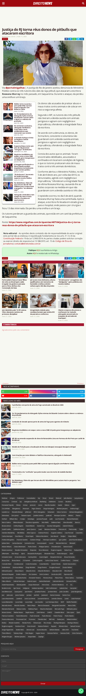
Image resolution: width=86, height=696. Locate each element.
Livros (40, 505)
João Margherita (76, 592)
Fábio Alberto (6, 581)
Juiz (3, 595)
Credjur (22, 519)
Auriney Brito (32, 557)
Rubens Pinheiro (43, 626)
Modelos (68, 502)
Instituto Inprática (37, 588)
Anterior (6, 383)
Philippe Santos (44, 547)
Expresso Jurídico (7, 578)
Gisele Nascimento (8, 585)
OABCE (49, 612)
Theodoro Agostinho (32, 522)
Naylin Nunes (30, 612)
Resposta (33, 550)
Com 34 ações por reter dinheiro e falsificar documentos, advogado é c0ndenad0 (41, 455)
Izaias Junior (18, 592)
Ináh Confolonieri (51, 588)
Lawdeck (19, 599)
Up (21, 502)
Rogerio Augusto (56, 550)
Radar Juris (60, 619)
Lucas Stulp (19, 602)
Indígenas (26, 588)
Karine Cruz (66, 595)
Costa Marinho (44, 564)
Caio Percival (69, 533)
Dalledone (52, 502)
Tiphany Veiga (18, 633)
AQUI (38, 250)
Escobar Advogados (53, 526)
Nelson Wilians (6, 547)
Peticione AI (62, 529)
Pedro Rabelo (69, 616)
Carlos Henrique (7, 536)
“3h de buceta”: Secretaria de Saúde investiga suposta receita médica (23, 176)
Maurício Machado (46, 609)
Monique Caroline (60, 515)
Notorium (26, 509)
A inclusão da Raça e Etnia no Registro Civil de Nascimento (23, 139)
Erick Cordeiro (44, 574)
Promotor (32, 619)
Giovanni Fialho (71, 581)
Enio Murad (54, 536)
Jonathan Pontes (40, 592)
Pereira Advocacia (8, 619)
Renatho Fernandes (21, 550)
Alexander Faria (49, 554)
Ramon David (68, 547)
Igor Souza (17, 588)
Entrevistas (5, 515)
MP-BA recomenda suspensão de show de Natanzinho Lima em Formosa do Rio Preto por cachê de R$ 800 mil (48, 439)
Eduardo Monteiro (44, 571)
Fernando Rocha (21, 578)
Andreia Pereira (43, 533)
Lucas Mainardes (7, 602)
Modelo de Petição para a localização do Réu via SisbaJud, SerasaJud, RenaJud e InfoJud (44, 447)
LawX (40, 529)
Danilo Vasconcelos (69, 564)
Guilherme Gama (19, 529)
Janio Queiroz (31, 529)
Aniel (71, 554)
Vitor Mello (45, 522)
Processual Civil (21, 619)
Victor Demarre (77, 633)
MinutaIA (72, 543)
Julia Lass (10, 595)
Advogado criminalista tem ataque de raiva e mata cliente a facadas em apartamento (24, 197)
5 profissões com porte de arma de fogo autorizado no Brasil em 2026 (37, 405)
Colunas (75, 560)
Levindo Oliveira (57, 599)
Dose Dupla (29, 536)
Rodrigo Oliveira (73, 623)
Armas (25, 505)
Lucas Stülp (28, 602)
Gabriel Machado (44, 581)
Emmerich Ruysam (8, 574)
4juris (23, 554)
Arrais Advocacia (20, 557)
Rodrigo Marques (59, 623)
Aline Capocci (31, 533)
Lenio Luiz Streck (30, 599)
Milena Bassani (18, 522)
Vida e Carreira (62, 512)
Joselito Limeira (38, 515)
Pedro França (58, 616)
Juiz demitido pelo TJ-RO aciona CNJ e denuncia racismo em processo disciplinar (14, 312)
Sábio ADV (65, 630)
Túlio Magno (29, 633)
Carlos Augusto (37, 560)
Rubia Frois (68, 550)
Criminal (14, 502)
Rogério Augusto (7, 626)
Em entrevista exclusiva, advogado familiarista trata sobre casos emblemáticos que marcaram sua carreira (23, 129)
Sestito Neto (20, 630)
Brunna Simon (6, 526)
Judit (51, 519)
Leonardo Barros (43, 599)
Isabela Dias (63, 588)
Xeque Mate (32, 637)
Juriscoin (32, 505)
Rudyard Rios (78, 550)
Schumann (51, 512)
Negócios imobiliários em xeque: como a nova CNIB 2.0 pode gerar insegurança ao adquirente (24, 157)
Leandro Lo (5, 512)
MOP (62, 602)
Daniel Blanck (30, 526)
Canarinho (79, 533)
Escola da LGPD (56, 574)
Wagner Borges (7, 637)
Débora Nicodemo (42, 536)
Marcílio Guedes (50, 505)
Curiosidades (31, 498)
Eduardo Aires (30, 571)
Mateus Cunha (21, 609)
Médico (70, 515)
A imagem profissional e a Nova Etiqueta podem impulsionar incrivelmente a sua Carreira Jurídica (23, 167)
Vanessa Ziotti (64, 633)
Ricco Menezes (43, 550)
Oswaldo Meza (59, 612)
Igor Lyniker (62, 540)
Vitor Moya (15, 554)
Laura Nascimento (8, 599)
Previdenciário (56, 547)
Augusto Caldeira (56, 533)
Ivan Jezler (73, 588)
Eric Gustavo (33, 574)
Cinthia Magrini (18, 526)
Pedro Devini (32, 547)
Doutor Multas (67, 567)
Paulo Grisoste (34, 616)
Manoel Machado (72, 519)
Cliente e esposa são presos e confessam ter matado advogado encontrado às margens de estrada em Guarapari (69, 314)
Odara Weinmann (19, 547)
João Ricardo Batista (75, 540)
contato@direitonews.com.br (27, 243)
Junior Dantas (19, 595)
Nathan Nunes (18, 612)
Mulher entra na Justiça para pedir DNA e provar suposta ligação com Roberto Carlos (23, 106)
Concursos (5, 502)
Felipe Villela (72, 536)
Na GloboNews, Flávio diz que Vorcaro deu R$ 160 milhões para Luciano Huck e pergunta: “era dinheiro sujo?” (24, 186)
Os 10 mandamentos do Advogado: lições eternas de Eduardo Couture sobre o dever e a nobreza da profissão (23, 117)
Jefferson (28, 512)
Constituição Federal (12, 238)
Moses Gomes (6, 612)
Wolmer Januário (20, 637)
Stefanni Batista (54, 630)
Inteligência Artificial (30, 502)
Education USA (57, 571)
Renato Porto (26, 623)
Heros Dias (45, 585)
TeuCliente (75, 630)
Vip (39, 498)
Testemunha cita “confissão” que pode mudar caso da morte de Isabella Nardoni (42, 472)
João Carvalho (64, 592)
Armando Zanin (7, 557)
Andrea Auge (74, 509)
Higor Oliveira (36, 509)
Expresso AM (68, 574)
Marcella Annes (7, 605)
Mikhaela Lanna (72, 609)
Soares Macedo (42, 630)
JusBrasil (49, 515)
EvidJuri (63, 536)
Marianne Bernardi (8, 609)
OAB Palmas (41, 612)
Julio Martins (68, 498)
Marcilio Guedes (19, 605)
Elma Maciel (68, 571)
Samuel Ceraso (75, 626)
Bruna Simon (16, 560)
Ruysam (53, 626)
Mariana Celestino (50, 529)
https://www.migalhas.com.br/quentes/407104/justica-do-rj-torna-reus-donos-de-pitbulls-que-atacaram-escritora (41, 224)
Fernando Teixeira (35, 578)
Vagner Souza (40, 633)
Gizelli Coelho (6, 529)
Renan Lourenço (7, 550)
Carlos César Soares (51, 560)
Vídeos (67, 505)
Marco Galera (6, 522)
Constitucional (18, 564)
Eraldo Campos (21, 574)
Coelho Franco (65, 560)
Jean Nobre (28, 592)
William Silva (13, 519)
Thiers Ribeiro (6, 633)
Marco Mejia (31, 605)
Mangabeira (16, 509)
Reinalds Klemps (17, 512)
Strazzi (51, 498)
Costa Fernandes (31, 564)
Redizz (4, 623)
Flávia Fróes (59, 578)
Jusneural (44, 595)
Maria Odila (71, 605)
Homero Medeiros (58, 585)
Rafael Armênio (72, 619)
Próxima (80, 383)
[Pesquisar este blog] (37, 649)
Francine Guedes (22, 540)
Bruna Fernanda (69, 557)
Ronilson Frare (20, 626)
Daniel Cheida (56, 564)
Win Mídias (20, 533)
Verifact (4, 519)
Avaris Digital (43, 557)
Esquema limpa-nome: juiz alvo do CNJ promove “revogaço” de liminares (23, 148)
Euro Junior (15, 515)
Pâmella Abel (42, 619)
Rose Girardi (31, 626)
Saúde (60, 505)
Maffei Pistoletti (71, 602)
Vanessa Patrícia (52, 633)
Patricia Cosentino (8, 616)
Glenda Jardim (21, 585)
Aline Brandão (67, 522)
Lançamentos (78, 498)
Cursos (60, 502)
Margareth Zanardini (58, 605)
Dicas (44, 498)
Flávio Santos (69, 578)
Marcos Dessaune (43, 605)
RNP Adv (52, 619)
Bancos (77, 522)
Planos (78, 515)
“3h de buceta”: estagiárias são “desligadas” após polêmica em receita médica (70, 282)
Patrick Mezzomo (21, 616)
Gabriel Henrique (19, 581)
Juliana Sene (6, 543)
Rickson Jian (37, 623)
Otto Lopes (70, 612)
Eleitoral (58, 498)
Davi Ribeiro (19, 536)
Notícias (5, 39)
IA (67, 585)
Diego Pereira (42, 567)
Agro (73, 505)
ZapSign (41, 637)
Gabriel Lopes (31, 581)
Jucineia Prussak (42, 519)
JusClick (36, 595)
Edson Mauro (19, 571)
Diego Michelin (30, 567)
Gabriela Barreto (58, 581)
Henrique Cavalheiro (49, 540)
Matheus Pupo (33, 609)
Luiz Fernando (59, 519)
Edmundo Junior (7, 571)
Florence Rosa (47, 578)
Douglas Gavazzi (54, 567)
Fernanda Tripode (8, 505)
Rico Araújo (47, 623)
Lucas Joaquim (41, 543)
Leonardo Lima (29, 543)
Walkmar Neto (55, 522)
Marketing (43, 502)
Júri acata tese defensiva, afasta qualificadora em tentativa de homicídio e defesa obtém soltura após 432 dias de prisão (42, 283)
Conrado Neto (6, 564)
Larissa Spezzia (17, 543)
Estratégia (31, 519)
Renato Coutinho (14, 623)
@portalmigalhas (15, 87)
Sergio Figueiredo (7, 630)
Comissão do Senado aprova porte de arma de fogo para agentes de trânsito (40, 422)
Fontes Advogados (8, 540)
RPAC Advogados (39, 512)
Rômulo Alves (63, 626)
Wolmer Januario (62, 509)
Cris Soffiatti (6, 509)
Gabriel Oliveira (68, 526)
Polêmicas (20, 498)
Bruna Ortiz (5, 560)
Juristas (29, 595)
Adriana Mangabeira (75, 512)
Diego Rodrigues (48, 509)
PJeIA (78, 612)
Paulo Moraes (46, 616)
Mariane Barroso (61, 543)
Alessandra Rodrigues (35, 554)
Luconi (51, 543)
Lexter (67, 599)
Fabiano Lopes (26, 515)
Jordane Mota (52, 592)
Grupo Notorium (34, 585)
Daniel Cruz (40, 526)
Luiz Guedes (39, 602)
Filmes (18, 505)
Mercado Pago (59, 609)
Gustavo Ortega (35, 540)
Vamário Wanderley (8, 533)
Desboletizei (6, 567)
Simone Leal (30, 630)
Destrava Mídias (18, 567)
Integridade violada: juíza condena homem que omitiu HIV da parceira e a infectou (42, 312)
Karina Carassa (55, 595)
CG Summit (26, 560)
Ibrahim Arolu (6, 588)
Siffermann (5, 554)
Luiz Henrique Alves (52, 602)
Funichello (79, 578)
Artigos (12, 498)
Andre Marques (62, 554)
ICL (71, 585)
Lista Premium (75, 599)
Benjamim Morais (56, 557)
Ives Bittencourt (7, 592)
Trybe (81, 529)
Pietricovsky (72, 529)
